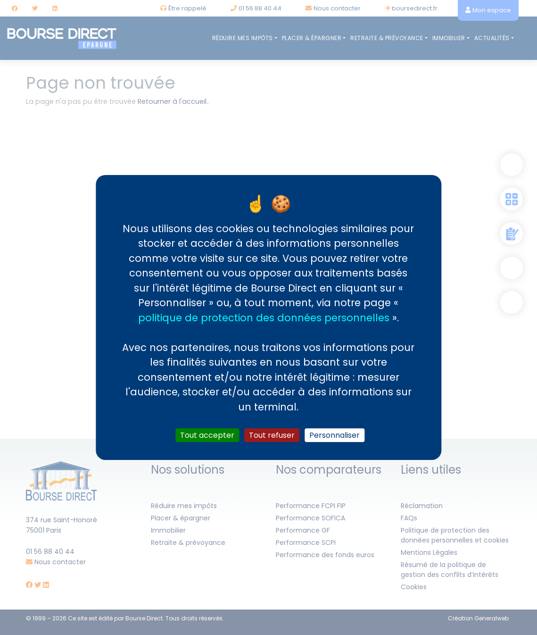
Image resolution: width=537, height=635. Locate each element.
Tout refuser (272, 435)
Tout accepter (207, 435)
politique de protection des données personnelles (263, 317)
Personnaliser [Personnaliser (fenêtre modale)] (334, 435)
